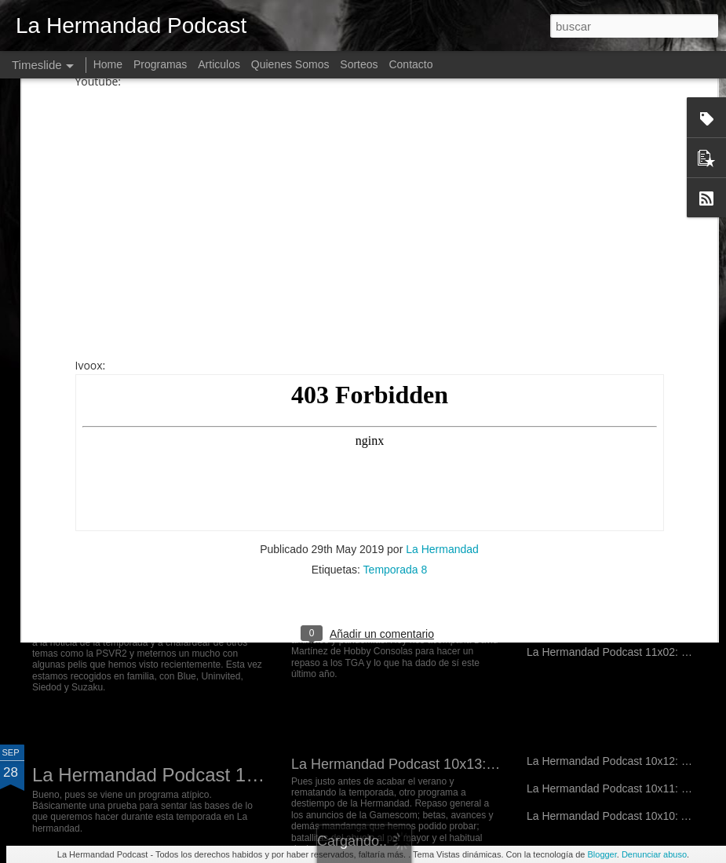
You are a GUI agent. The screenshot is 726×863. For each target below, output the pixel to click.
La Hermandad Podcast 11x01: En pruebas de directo (256, 774)
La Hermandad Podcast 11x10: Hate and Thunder (447, 446)
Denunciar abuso (654, 854)
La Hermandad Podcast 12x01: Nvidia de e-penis (237, 457)
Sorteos (359, 64)
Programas (160, 64)
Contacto (410, 64)
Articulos (219, 64)
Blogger (601, 854)
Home (107, 64)
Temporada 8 (395, 329)
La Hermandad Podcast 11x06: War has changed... (246, 610)
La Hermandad (442, 309)
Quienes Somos (290, 64)
